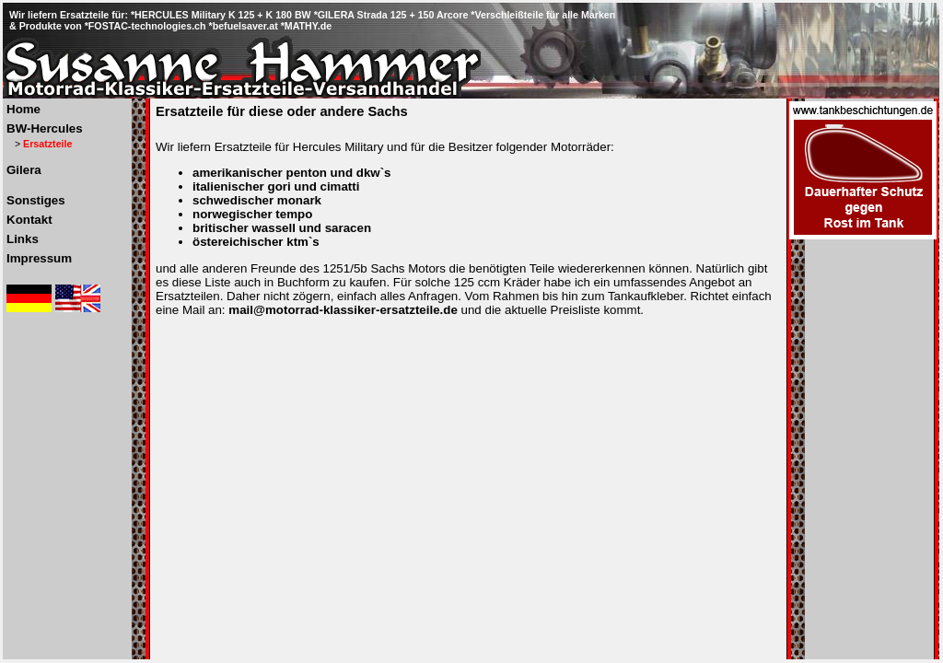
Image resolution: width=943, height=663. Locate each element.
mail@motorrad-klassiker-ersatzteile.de (343, 310)
